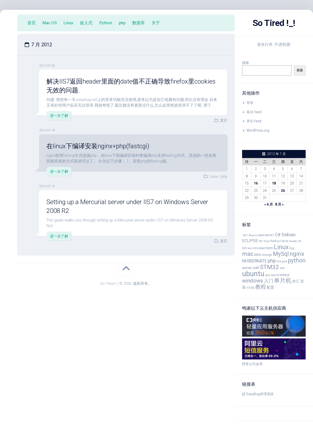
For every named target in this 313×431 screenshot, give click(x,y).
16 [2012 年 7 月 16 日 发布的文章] (256, 183)
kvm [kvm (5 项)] (270, 248)
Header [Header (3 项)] (293, 241)
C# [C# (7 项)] (278, 234)
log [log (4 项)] (292, 248)
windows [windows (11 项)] (252, 281)
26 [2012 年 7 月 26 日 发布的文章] (283, 191)
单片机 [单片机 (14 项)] (282, 280)
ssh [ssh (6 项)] (256, 267)
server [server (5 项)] (247, 268)
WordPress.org (257, 130)
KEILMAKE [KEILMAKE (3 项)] (259, 248)
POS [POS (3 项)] (279, 261)
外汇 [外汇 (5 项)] (296, 281)
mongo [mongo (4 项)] (267, 255)
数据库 (138, 22)
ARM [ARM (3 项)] (261, 235)
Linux (68, 22)
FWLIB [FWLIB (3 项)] (284, 241)
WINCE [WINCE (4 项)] (285, 275)
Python (105, 22)
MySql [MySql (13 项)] (281, 253)
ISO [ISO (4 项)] (244, 248)
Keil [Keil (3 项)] (250, 248)
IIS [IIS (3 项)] (299, 241)
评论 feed (253, 121)
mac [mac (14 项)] (248, 253)
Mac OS (50, 22)
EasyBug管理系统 (260, 394)
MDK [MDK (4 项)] (257, 255)
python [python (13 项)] (297, 260)
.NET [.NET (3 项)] (245, 235)
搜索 (245, 63)
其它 (223, 120)
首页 (31, 22)
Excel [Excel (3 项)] (267, 241)
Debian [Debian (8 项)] (288, 234)
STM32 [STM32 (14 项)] (269, 267)
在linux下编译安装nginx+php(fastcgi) (97, 146)
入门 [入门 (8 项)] (268, 281)
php (122, 22)
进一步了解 (59, 115)
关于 (156, 22)
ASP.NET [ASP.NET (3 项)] (269, 235)
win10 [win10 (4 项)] (275, 275)
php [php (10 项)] (272, 261)
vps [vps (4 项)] (267, 275)
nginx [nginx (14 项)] (297, 253)
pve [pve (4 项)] (284, 261)
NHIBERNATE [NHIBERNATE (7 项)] (254, 261)
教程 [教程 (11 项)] (260, 287)
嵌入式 (86, 22)
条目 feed (253, 112)
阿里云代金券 (252, 364)
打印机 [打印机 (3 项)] (250, 287)
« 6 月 (268, 204)
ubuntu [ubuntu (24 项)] (253, 274)
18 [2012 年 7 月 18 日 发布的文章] (274, 183)
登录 (249, 103)
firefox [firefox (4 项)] (275, 241)
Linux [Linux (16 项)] (281, 247)
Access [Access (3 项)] (253, 235)
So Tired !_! (274, 23)
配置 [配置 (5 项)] (270, 287)
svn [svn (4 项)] (282, 268)
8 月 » (279, 204)
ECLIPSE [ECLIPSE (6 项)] (250, 240)
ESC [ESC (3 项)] (261, 241)
